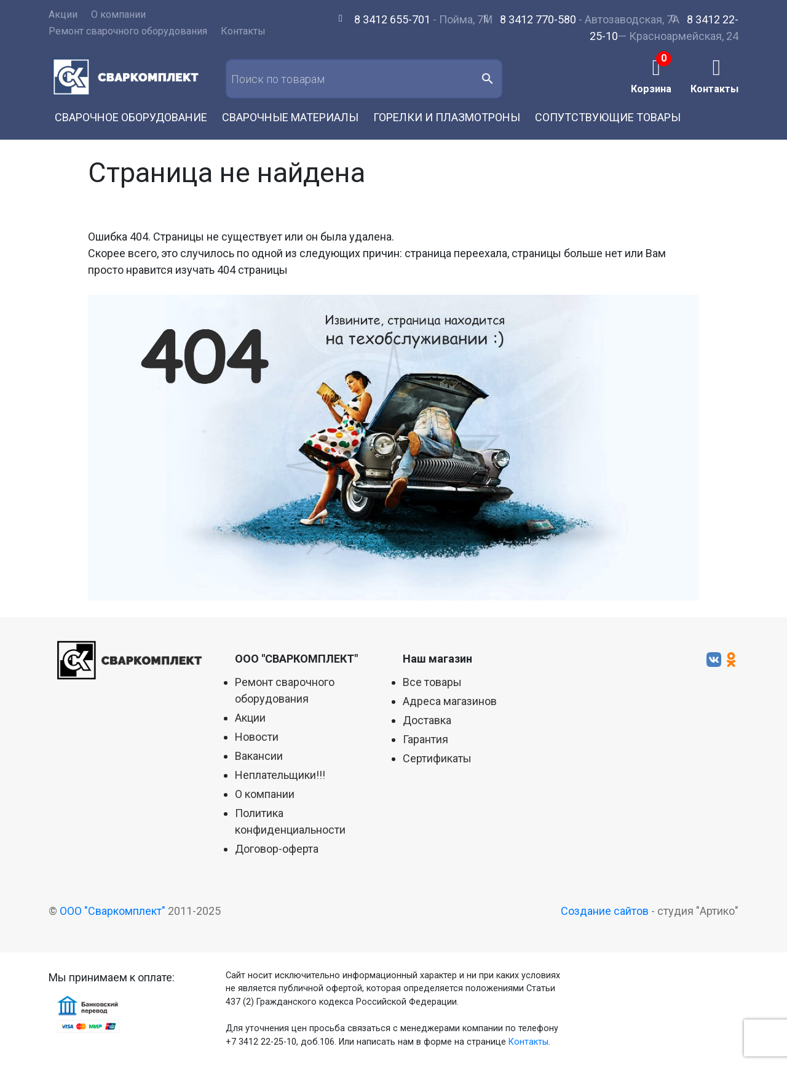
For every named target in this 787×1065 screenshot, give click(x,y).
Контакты (243, 31)
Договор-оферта (276, 848)
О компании (118, 14)
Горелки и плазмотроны (446, 117)
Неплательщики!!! (280, 774)
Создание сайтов (605, 910)
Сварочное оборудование (131, 117)
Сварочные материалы (290, 117)
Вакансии (259, 755)
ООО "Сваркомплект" (112, 910)
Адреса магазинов (450, 701)
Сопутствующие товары (608, 117)
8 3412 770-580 (538, 19)
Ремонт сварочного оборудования (128, 31)
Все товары (432, 682)
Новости (257, 736)
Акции (63, 14)
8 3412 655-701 (392, 19)
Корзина (651, 88)
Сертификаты (437, 758)
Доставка (427, 720)
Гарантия (425, 739)
